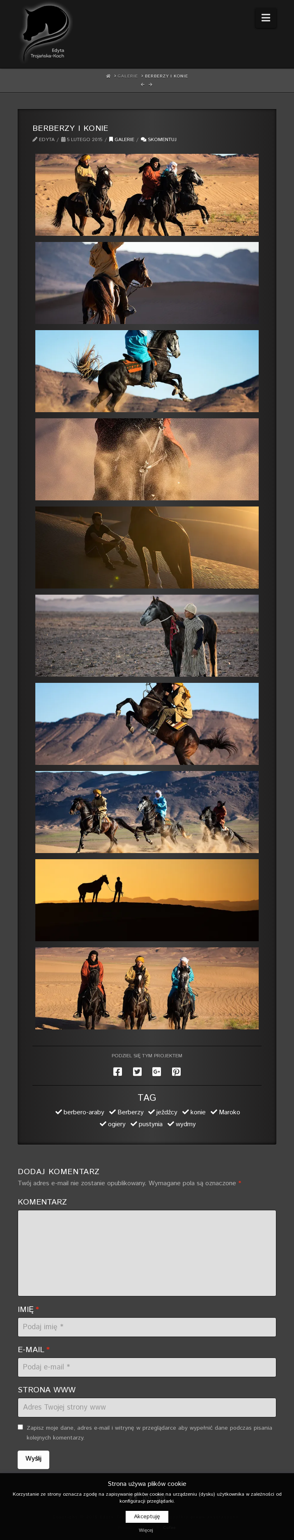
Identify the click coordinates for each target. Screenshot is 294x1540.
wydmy (186, 1124)
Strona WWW (47, 1390)
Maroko (229, 1112)
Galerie (121, 139)
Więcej (146, 1530)
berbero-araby (84, 1112)
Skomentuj (159, 139)
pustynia (151, 1124)
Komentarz (42, 1202)
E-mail (34, 1349)
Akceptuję (147, 1517)
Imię (28, 1309)
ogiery (117, 1124)
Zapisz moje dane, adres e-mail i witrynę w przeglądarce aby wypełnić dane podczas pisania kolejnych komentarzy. (149, 1433)
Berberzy (130, 1112)
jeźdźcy (166, 1112)
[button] (265, 18)
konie (198, 1112)
